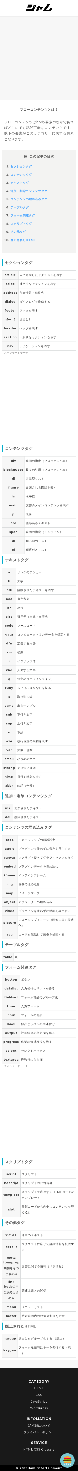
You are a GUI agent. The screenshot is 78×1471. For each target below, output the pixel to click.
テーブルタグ (19, 207)
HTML (39, 1388)
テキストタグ (19, 183)
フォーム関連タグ (22, 215)
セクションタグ (21, 166)
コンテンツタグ (21, 175)
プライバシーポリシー (39, 1432)
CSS (39, 1395)
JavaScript (39, 1401)
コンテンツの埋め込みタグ (28, 199)
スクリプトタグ (21, 224)
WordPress (39, 1408)
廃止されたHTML (23, 240)
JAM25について (39, 1425)
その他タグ (18, 232)
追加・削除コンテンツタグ (28, 191)
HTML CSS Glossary (39, 1449)
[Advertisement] (39, 57)
